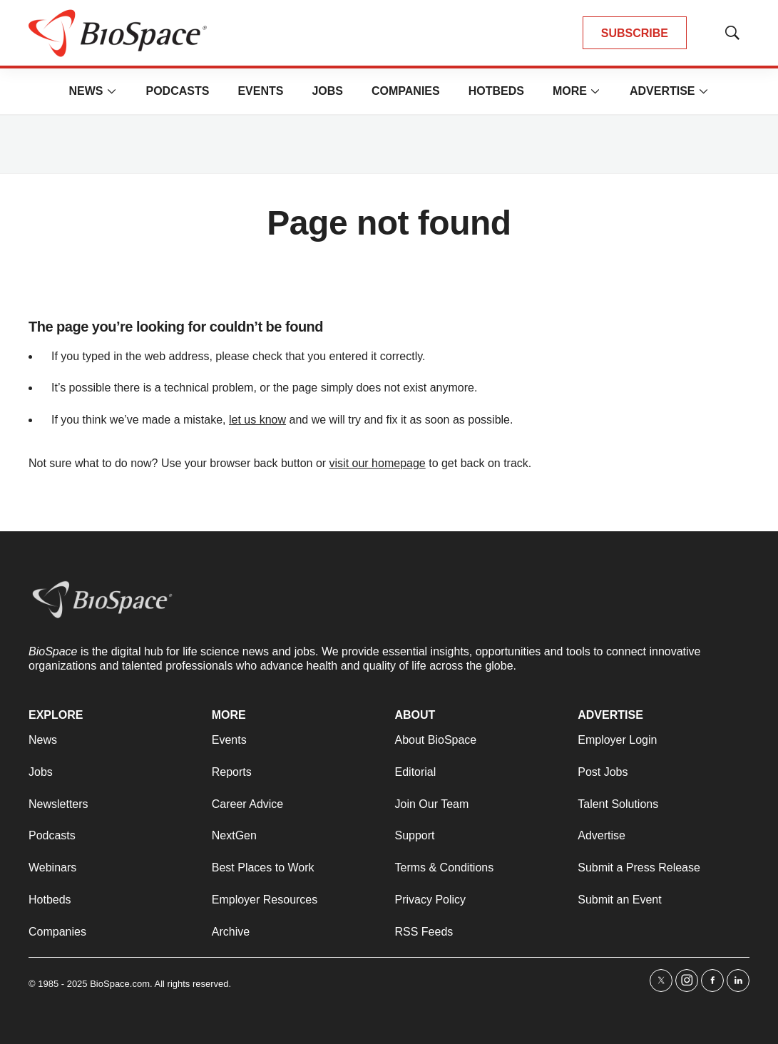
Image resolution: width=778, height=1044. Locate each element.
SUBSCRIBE (634, 33)
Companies (406, 91)
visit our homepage (377, 463)
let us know (257, 420)
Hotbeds (496, 91)
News (85, 91)
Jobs (327, 91)
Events (260, 91)
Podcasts (177, 91)
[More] (111, 91)
